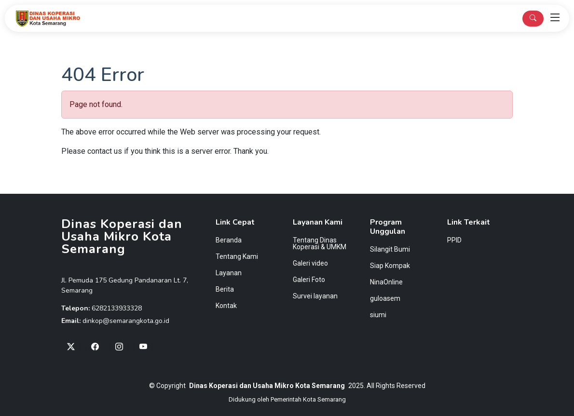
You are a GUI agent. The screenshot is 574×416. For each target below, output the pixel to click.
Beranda (229, 240)
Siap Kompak (390, 265)
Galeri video (310, 263)
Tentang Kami (237, 256)
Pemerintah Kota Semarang (308, 399)
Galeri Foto (309, 279)
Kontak (226, 305)
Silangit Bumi (390, 249)
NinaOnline (386, 282)
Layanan (229, 272)
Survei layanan (315, 296)
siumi (378, 314)
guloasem (385, 298)
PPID (454, 240)
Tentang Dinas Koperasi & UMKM (319, 243)
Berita (225, 289)
